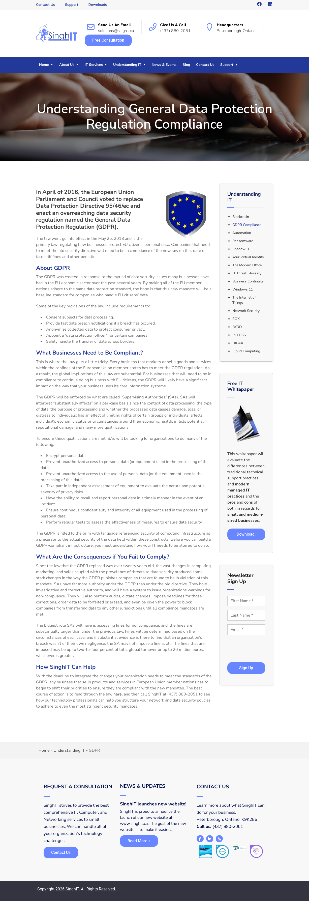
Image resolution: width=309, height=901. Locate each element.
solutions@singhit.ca (116, 31)
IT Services (94, 64)
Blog (186, 64)
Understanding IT (127, 64)
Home (44, 64)
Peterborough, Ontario (236, 31)
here (117, 694)
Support (71, 4)
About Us (66, 64)
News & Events (164, 64)
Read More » (139, 840)
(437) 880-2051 (175, 31)
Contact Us (45, 4)
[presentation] (248, 643)
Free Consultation (108, 40)
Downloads (97, 4)
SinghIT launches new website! (153, 804)
